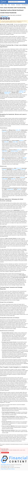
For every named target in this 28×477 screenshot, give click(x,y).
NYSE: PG (21, 140)
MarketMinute (5, 16)
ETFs (9, 4)
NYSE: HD (4, 169)
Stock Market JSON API (5, 464)
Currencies (18, 4)
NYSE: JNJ (19, 149)
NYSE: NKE (18, 168)
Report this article (5, 452)
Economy (13, 4)
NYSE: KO (6, 141)
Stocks (2, 4)
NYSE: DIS (23, 169)
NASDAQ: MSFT (7, 92)
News (6, 4)
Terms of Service (11, 468)
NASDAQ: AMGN (14, 151)
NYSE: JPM (21, 92)
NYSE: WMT (15, 141)
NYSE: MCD (14, 169)
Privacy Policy (3, 468)
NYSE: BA (13, 178)
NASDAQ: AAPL (22, 91)
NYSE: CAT (7, 93)
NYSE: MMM (4, 178)
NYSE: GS (4, 131)
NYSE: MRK (4, 151)
